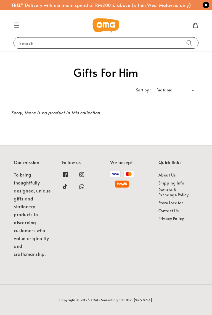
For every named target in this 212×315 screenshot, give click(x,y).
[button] (16, 25)
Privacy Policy (171, 218)
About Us (167, 175)
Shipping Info (171, 183)
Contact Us (168, 210)
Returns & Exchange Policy (173, 192)
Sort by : (143, 90)
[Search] (189, 42)
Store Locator (170, 202)
